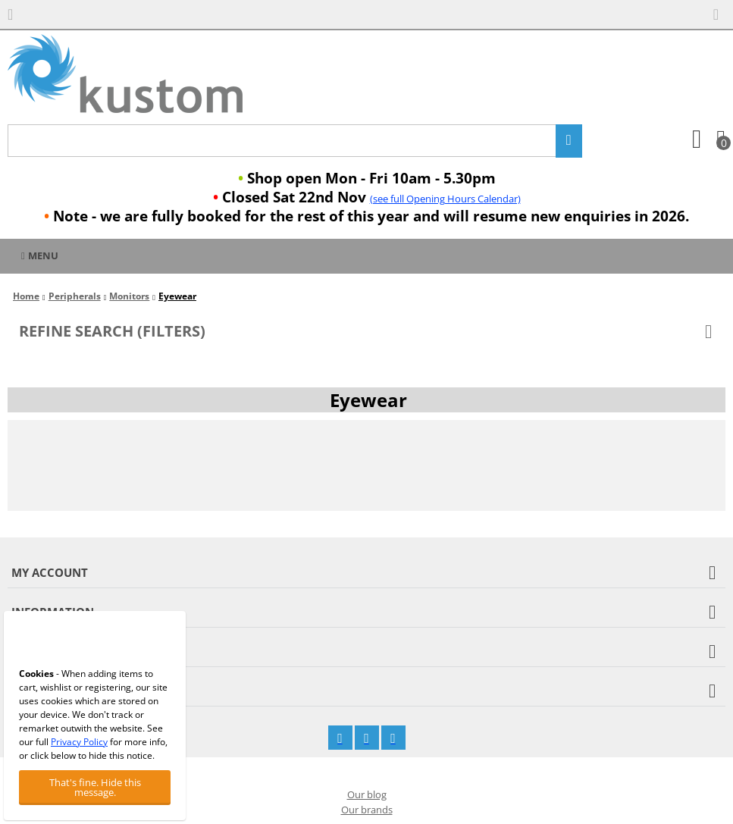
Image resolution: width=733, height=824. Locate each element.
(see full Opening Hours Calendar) (445, 198)
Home (26, 296)
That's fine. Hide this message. (95, 787)
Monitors (129, 296)
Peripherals (75, 296)
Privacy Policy (79, 741)
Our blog (367, 794)
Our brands (367, 809)
